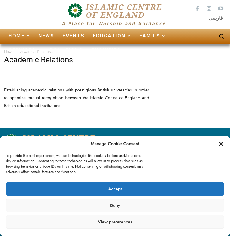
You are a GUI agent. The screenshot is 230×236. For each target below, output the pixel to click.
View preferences (115, 222)
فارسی (216, 18)
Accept (115, 189)
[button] (221, 144)
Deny (115, 205)
